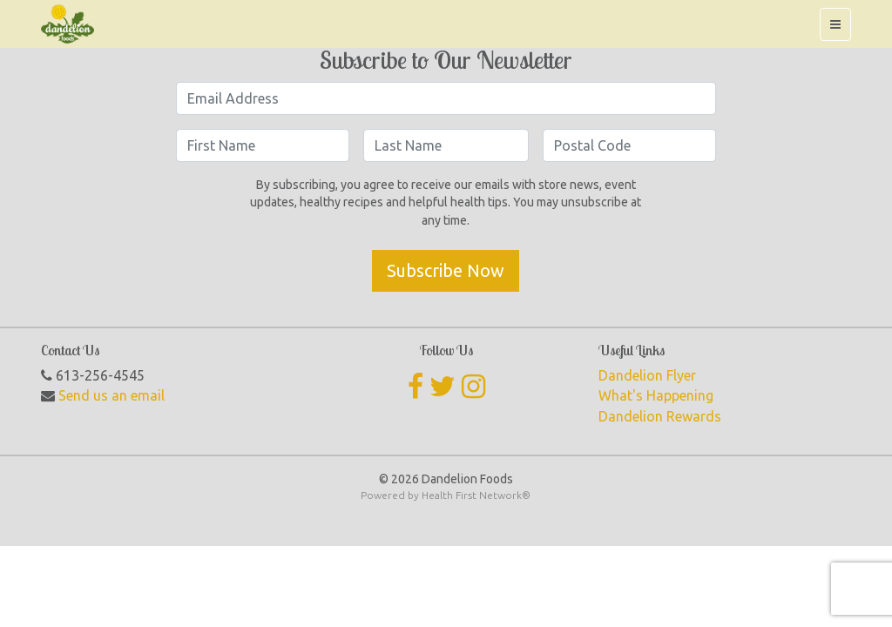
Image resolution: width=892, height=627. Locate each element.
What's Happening (655, 395)
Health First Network (472, 495)
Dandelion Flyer (647, 375)
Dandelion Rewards (659, 416)
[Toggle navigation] (835, 24)
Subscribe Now (445, 270)
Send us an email (111, 395)
